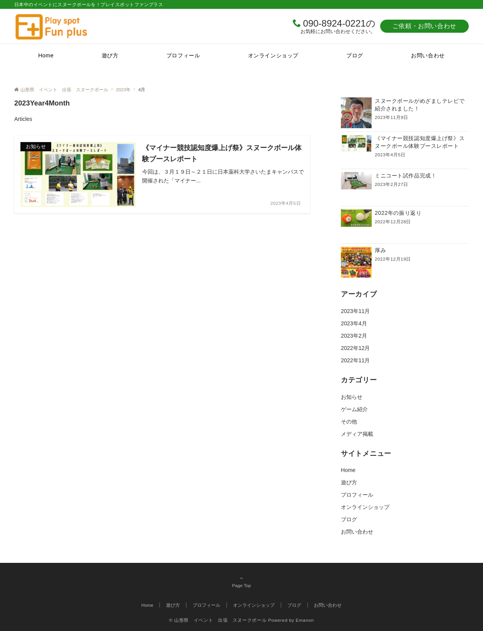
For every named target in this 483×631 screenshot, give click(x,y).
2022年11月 (355, 360)
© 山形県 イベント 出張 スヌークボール (218, 620)
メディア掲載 (357, 434)
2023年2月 (354, 336)
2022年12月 (355, 348)
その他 (349, 421)
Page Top (241, 581)
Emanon (305, 620)
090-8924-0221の (339, 23)
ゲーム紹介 (354, 409)
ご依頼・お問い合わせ (424, 26)
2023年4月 (354, 323)
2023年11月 (355, 311)
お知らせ (351, 397)
